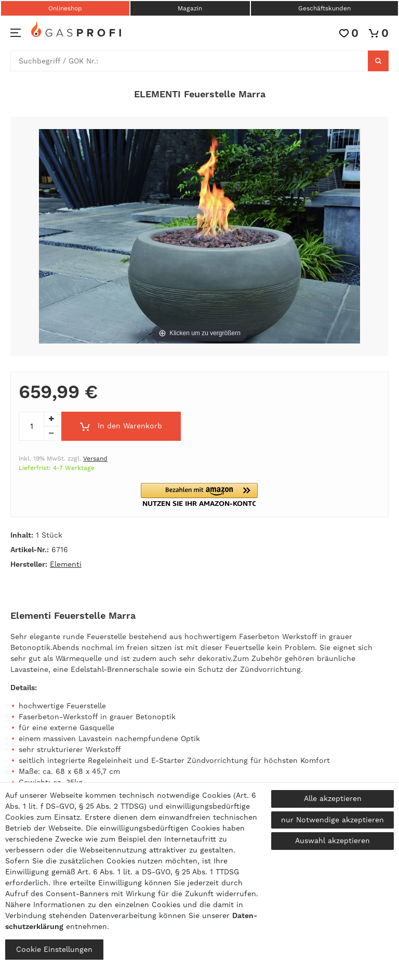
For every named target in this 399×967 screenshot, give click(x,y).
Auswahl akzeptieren (332, 840)
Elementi (66, 564)
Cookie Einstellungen (54, 949)
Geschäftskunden (324, 8)
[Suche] (378, 60)
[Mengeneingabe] (31, 426)
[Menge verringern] (51, 433)
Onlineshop (65, 8)
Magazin (190, 8)
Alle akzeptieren (333, 798)
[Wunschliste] (348, 33)
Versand (95, 458)
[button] (199, 494)
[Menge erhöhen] (51, 419)
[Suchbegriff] (189, 61)
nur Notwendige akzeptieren (332, 820)
